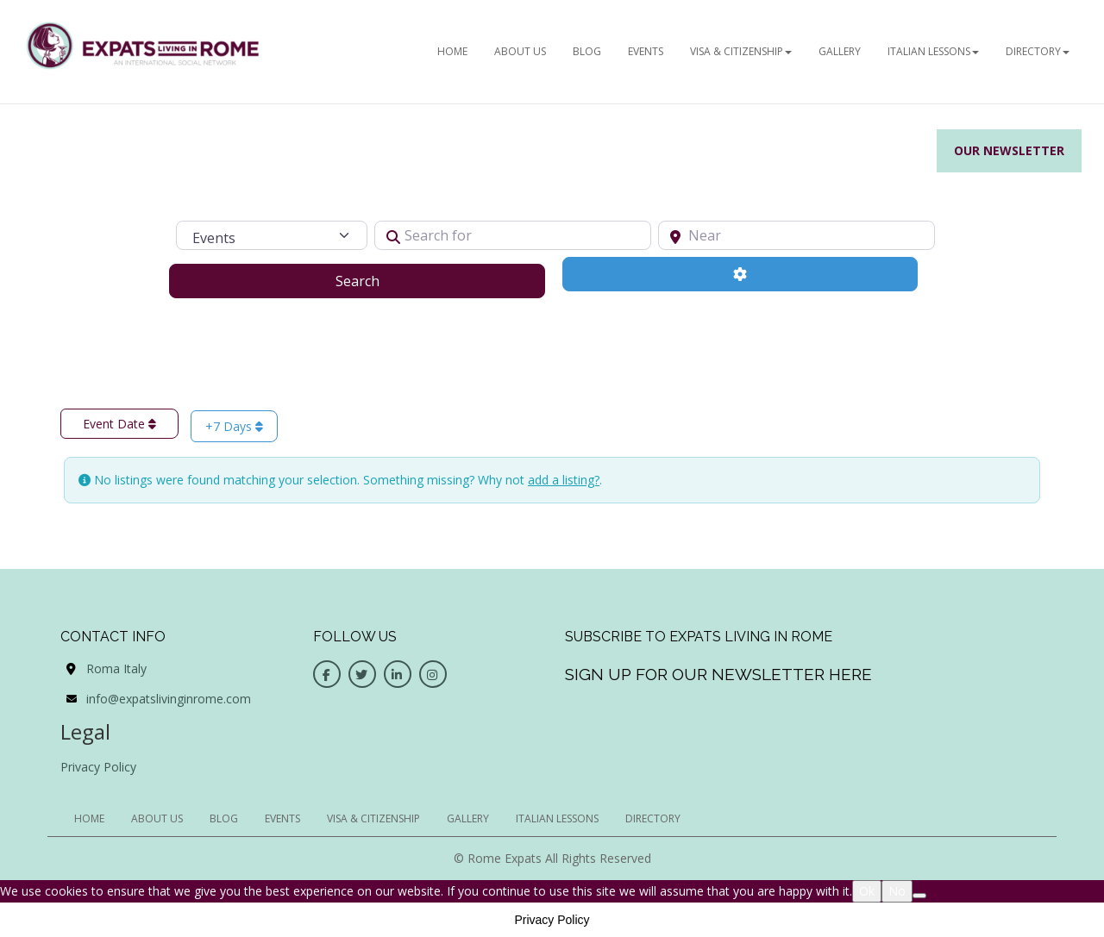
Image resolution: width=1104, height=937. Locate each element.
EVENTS (645, 51)
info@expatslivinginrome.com (168, 698)
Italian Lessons (933, 51)
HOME (452, 51)
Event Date (119, 423)
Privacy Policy (98, 767)
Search (379, 280)
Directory (1038, 51)
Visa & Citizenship (741, 51)
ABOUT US (520, 51)
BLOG (587, 51)
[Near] (796, 235)
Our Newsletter (1009, 150)
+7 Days (234, 426)
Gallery (840, 51)
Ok (867, 891)
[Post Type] (271, 235)
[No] (919, 895)
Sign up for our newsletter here (718, 674)
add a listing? (563, 480)
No (897, 891)
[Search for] (512, 235)
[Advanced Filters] (740, 274)
